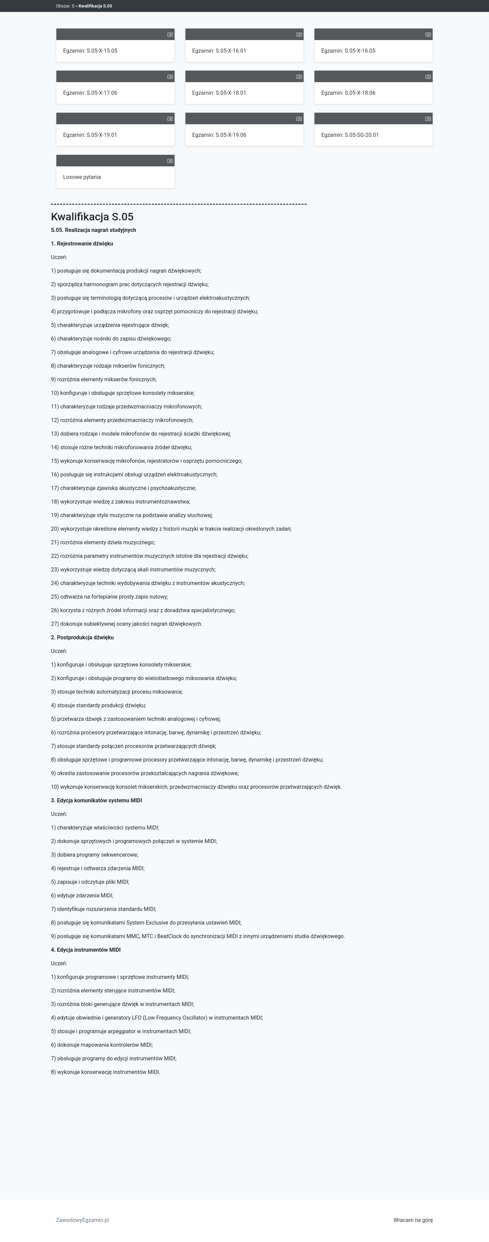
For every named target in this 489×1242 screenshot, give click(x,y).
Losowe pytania (82, 177)
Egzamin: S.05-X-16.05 (348, 51)
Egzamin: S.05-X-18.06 (348, 93)
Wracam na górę (413, 1220)
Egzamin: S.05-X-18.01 (219, 93)
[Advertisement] (244, 1132)
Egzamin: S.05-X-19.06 (219, 135)
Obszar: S (65, 5)
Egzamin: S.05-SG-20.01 (350, 135)
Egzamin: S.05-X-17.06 (90, 93)
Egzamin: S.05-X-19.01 (90, 135)
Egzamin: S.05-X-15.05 (90, 51)
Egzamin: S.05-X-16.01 (219, 51)
